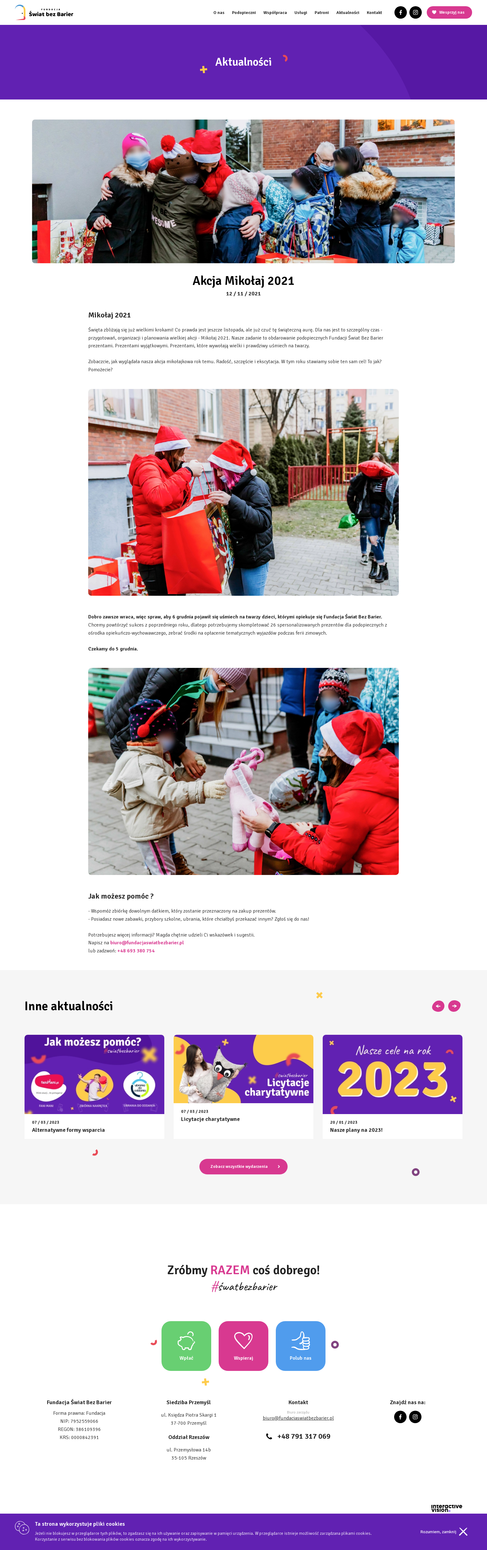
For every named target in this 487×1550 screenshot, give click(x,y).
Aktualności (347, 12)
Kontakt (374, 12)
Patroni (322, 12)
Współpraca (275, 12)
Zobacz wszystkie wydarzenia (239, 1166)
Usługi (300, 12)
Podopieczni (244, 12)
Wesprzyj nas (452, 12)
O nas (219, 12)
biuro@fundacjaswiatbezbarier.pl (298, 1418)
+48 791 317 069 (303, 1436)
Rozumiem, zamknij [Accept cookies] (438, 1531)
